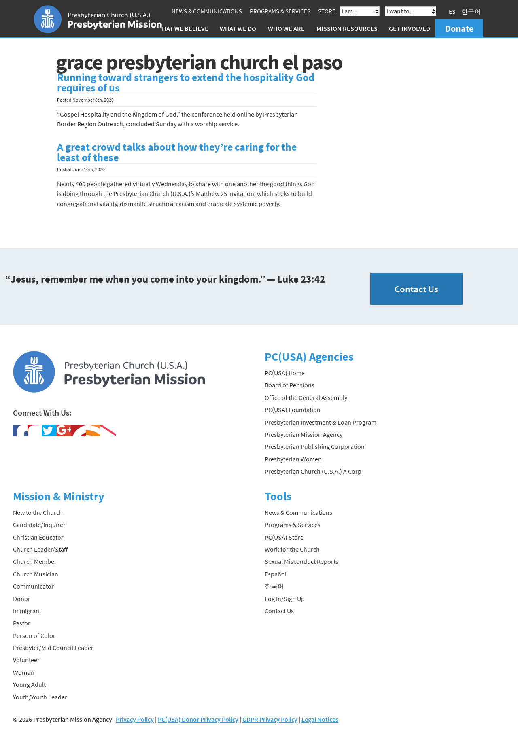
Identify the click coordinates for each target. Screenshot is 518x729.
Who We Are (286, 28)
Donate (459, 28)
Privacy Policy (135, 719)
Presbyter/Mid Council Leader (53, 648)
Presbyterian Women (293, 459)
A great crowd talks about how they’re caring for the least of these (177, 152)
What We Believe (182, 28)
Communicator (33, 586)
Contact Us (416, 289)
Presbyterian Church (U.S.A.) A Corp (313, 471)
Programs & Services (280, 11)
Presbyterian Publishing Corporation (315, 446)
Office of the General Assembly (306, 397)
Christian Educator (38, 537)
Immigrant (27, 611)
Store (326, 11)
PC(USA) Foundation (293, 410)
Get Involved (409, 28)
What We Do (238, 28)
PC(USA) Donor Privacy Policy (198, 719)
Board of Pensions (289, 385)
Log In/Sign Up (285, 599)
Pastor (21, 623)
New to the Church (38, 512)
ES (452, 11)
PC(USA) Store (284, 537)
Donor (21, 599)
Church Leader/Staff (40, 549)
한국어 (471, 11)
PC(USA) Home (285, 373)
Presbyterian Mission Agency (303, 434)
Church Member (35, 561)
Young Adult (29, 684)
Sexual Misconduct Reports (301, 561)
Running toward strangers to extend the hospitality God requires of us (185, 82)
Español (276, 574)
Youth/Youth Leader (40, 697)
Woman (23, 672)
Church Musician (35, 574)
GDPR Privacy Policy (269, 719)
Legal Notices (319, 719)
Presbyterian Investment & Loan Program (320, 422)
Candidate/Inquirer (39, 525)
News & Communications (207, 11)
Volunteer (26, 660)
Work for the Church (292, 549)
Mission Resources (347, 28)
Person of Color (34, 635)
